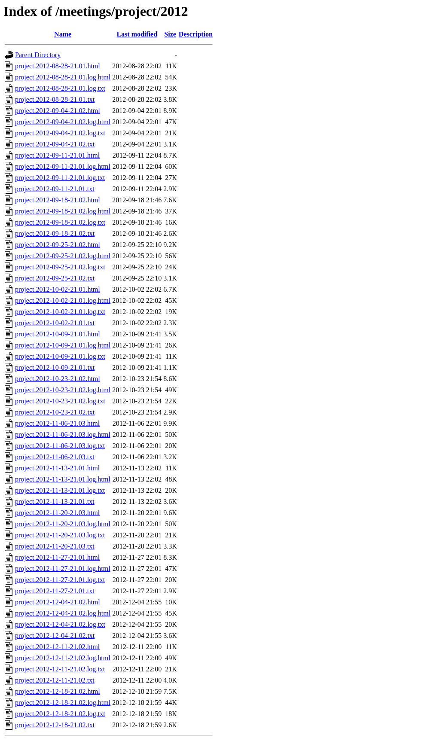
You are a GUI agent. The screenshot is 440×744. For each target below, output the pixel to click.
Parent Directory (38, 54)
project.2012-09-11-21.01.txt (55, 188)
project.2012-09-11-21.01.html (57, 155)
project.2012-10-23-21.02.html (57, 378)
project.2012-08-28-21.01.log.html (62, 77)
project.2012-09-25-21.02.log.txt (60, 267)
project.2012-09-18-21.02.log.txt (60, 222)
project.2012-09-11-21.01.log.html (62, 166)
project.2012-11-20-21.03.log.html (62, 524)
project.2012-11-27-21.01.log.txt (60, 579)
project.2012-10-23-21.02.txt (55, 412)
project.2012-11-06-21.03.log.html (62, 434)
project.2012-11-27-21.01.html (57, 557)
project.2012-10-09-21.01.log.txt (60, 356)
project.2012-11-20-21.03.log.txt (60, 535)
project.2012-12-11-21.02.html (57, 646)
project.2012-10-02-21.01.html (57, 289)
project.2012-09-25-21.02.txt (55, 278)
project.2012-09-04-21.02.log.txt (60, 133)
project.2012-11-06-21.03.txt (55, 456)
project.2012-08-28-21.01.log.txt (60, 88)
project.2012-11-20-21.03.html (57, 512)
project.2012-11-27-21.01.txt (55, 591)
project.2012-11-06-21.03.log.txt (60, 445)
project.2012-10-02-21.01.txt (55, 322)
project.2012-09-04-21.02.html (57, 110)
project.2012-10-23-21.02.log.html (62, 389)
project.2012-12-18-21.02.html (57, 691)
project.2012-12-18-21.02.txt (55, 725)
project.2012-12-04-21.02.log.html (62, 613)
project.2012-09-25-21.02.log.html (62, 255)
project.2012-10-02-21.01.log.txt (60, 311)
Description (196, 34)
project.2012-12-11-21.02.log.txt (60, 669)
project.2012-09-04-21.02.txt (55, 144)
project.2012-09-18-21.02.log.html (62, 211)
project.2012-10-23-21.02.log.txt (60, 401)
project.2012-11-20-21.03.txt (55, 546)
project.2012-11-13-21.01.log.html (62, 479)
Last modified (136, 34)
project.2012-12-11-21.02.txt (55, 680)
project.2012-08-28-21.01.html (57, 66)
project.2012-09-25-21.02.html (57, 244)
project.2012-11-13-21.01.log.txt (60, 490)
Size (170, 34)
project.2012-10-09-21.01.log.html (62, 345)
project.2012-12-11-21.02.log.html (62, 658)
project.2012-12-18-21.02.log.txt (60, 713)
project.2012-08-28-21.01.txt (55, 99)
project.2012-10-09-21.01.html (57, 334)
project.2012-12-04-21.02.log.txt (60, 624)
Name (62, 34)
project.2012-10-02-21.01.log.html (62, 300)
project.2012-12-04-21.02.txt (55, 635)
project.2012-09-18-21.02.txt (55, 233)
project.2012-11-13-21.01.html (57, 468)
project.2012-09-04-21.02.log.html (62, 121)
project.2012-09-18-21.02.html (57, 200)
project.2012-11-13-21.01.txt (55, 501)
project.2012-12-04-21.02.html (57, 602)
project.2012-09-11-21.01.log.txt (60, 177)
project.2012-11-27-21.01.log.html (62, 568)
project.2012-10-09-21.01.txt (55, 367)
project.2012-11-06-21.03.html (57, 423)
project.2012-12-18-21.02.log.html (62, 702)
